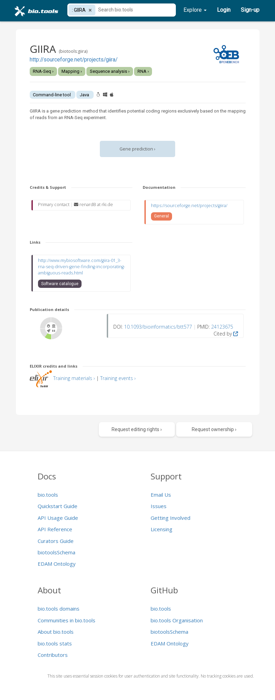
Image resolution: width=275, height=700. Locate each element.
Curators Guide (56, 540)
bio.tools (48, 494)
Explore (195, 10)
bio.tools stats (55, 643)
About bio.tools (56, 631)
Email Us (161, 494)
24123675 (222, 326)
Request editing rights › (137, 429)
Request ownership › (214, 429)
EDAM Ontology (57, 563)
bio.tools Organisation (177, 620)
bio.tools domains (58, 608)
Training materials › (74, 378)
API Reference (55, 529)
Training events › (118, 378)
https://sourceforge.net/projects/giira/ (189, 205)
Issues (159, 506)
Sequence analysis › (110, 71)
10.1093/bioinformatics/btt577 (158, 326)
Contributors (53, 654)
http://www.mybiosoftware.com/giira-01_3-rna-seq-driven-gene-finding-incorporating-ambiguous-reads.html (81, 266)
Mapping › (71, 71)
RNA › (143, 71)
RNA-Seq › (43, 71)
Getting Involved (170, 517)
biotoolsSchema (56, 552)
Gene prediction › (137, 149)
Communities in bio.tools (66, 620)
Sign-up (250, 10)
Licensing (161, 529)
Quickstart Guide (57, 506)
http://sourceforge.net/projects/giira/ (73, 60)
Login (223, 10)
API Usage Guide (58, 517)
